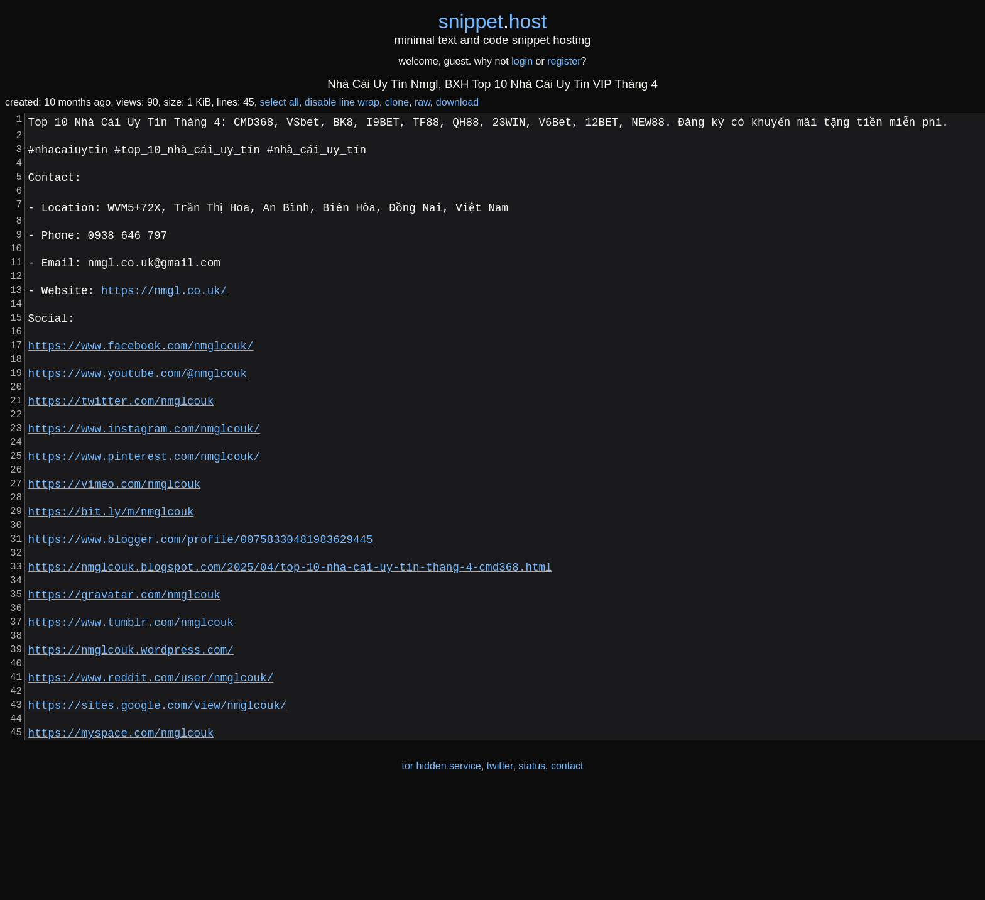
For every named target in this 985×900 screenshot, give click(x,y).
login (522, 61)
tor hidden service (441, 874)
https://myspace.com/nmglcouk (121, 840)
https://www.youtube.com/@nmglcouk (137, 415)
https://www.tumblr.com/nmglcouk (131, 709)
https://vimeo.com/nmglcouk (114, 546)
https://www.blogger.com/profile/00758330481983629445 (200, 611)
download (457, 102)
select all (279, 102)
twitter (500, 874)
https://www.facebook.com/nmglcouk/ (141, 382)
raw (422, 102)
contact (567, 874)
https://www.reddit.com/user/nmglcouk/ (151, 774)
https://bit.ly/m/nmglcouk (111, 578)
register (563, 61)
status (531, 874)
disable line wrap (342, 102)
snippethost (492, 21)
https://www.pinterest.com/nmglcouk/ (144, 513)
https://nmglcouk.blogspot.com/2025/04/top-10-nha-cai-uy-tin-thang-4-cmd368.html (290, 644)
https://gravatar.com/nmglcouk (124, 676)
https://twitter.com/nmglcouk (121, 448)
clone (397, 102)
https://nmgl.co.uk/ (164, 317)
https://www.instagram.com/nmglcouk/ (144, 480)
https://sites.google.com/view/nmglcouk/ (157, 807)
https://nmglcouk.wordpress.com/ (131, 742)
